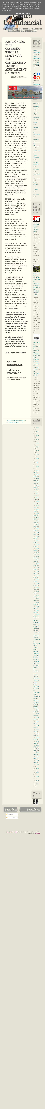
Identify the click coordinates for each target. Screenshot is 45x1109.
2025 (37, 431)
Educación (36, 139)
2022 (37, 443)
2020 (37, 451)
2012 (37, 776)
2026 (37, 427)
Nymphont (37, 833)
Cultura (35, 122)
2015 (37, 764)
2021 (37, 447)
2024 (37, 435)
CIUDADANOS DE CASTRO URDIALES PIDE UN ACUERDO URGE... (36, 702)
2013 (37, 772)
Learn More (20, 13)
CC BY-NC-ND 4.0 (36, 64)
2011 (37, 780)
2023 (37, 439)
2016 (37, 466)
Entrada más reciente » (18, 420)
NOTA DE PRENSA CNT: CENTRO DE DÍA (36, 228)
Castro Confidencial (22, 19)
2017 (37, 462)
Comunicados (20, 76)
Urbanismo (36, 194)
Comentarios (10, 817)
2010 (37, 784)
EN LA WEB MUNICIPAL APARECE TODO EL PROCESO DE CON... (36, 653)
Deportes (36, 127)
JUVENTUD (36, 150)
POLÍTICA (36, 169)
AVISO (35, 103)
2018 (37, 458)
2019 (37, 454)
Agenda (35, 113)
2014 (37, 768)
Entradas (9, 814)
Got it (28, 13)
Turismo (35, 189)
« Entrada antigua (13, 422)
